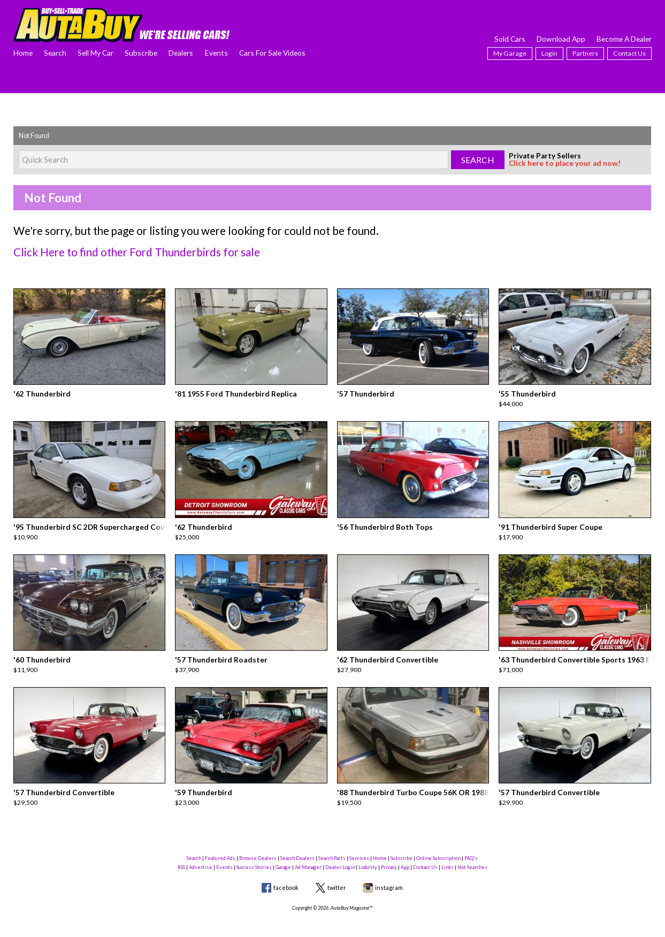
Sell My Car (95, 52)
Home (23, 52)
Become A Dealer (624, 38)
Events (216, 52)
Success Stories (254, 857)
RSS (181, 857)
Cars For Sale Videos (272, 52)
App (405, 857)
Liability (367, 857)
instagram (389, 876)
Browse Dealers (258, 847)
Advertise (200, 857)
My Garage (509, 53)
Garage (283, 857)
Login (549, 53)
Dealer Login (340, 857)
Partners (585, 53)
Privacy (389, 857)
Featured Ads (220, 847)
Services (359, 847)
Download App (561, 38)
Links (447, 857)
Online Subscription (438, 847)
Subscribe (141, 52)
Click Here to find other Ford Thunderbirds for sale (126, 251)
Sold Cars (509, 38)
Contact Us (629, 53)
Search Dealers (297, 847)
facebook (286, 876)
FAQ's (471, 847)
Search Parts (332, 847)
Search (55, 52)
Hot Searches (472, 857)
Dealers (181, 52)
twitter (336, 876)
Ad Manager (308, 857)
